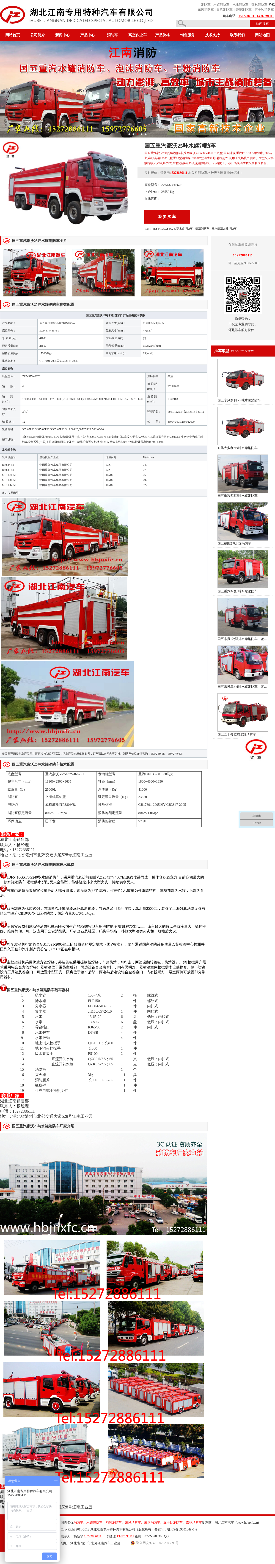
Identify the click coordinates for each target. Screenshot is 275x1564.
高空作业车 (137, 35)
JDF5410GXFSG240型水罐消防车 (173, 228)
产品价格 (162, 35)
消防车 (112, 35)
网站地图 (262, 35)
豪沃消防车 (202, 228)
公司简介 (37, 35)
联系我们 (237, 35)
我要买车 (167, 216)
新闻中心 (62, 35)
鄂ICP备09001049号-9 (182, 1529)
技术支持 (212, 35)
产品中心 (87, 35)
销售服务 (187, 35)
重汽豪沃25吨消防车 (224, 228)
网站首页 (12, 35)
